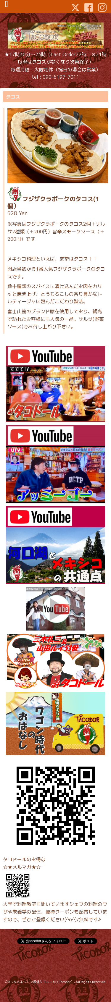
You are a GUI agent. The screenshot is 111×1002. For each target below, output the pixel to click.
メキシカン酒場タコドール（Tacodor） (45, 982)
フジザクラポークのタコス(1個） (53, 202)
